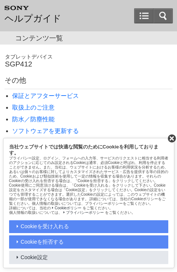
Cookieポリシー (68, 208)
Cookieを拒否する (42, 242)
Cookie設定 (34, 257)
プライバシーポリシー (85, 212)
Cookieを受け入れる (44, 226)
